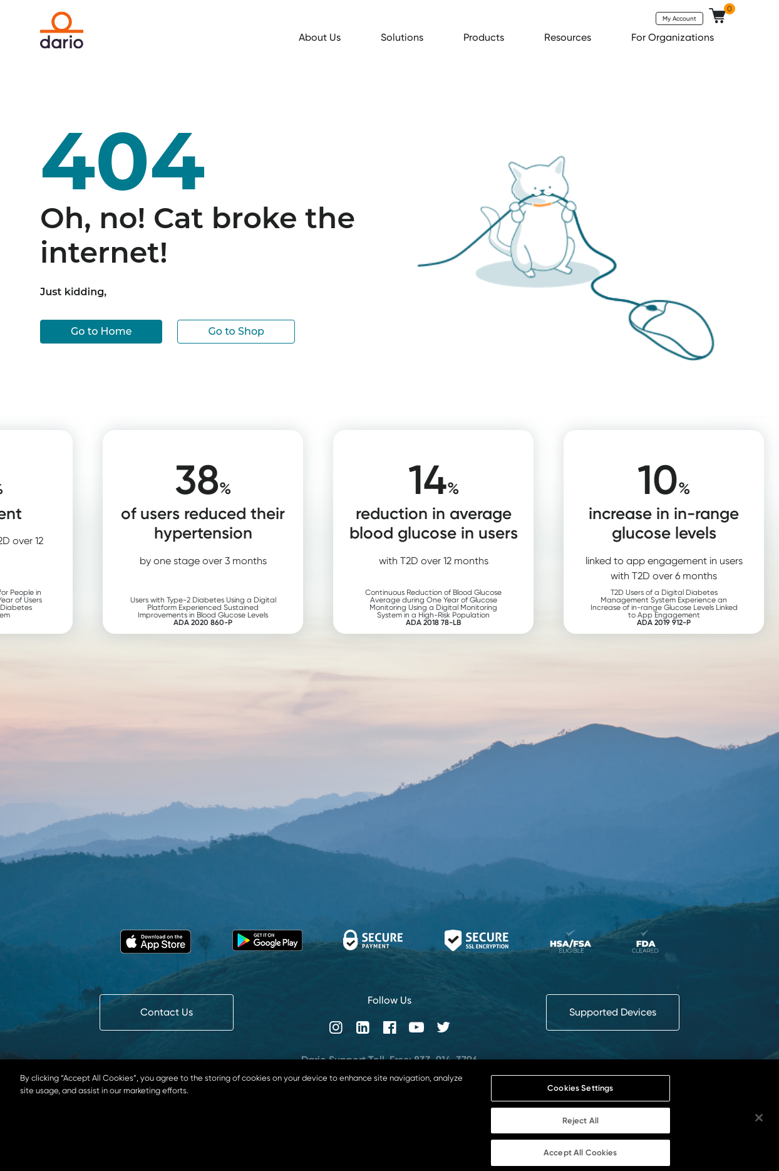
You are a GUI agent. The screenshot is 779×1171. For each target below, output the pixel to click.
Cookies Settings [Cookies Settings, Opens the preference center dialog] (580, 1101)
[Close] (759, 1131)
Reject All (580, 1133)
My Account (679, 18)
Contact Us (166, 1012)
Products (485, 37)
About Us (321, 37)
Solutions (403, 37)
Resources (569, 37)
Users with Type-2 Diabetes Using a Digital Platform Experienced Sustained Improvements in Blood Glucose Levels (231, 611)
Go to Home (101, 331)
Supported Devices (612, 1012)
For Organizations (673, 37)
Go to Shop (236, 331)
